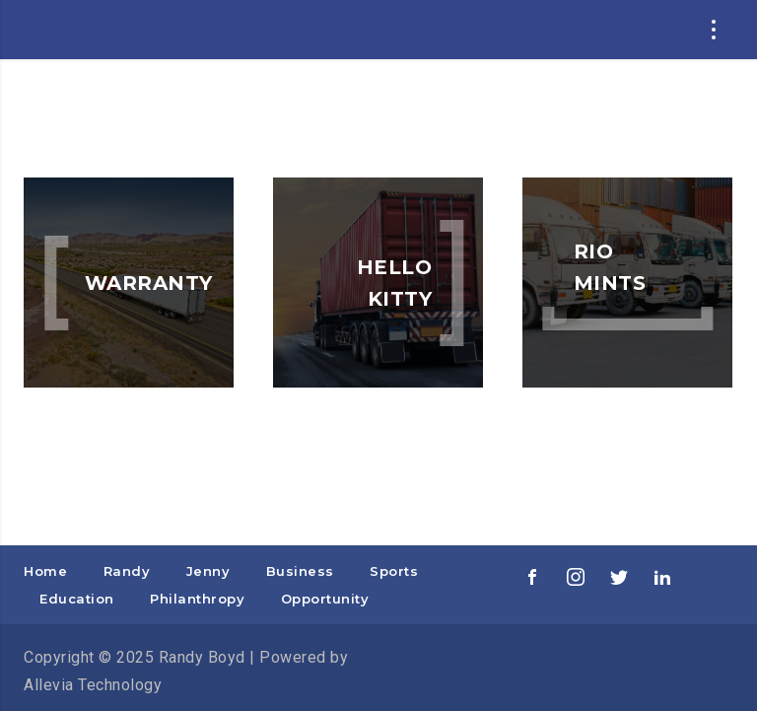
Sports (394, 571)
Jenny (208, 571)
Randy (127, 571)
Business (300, 571)
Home (45, 571)
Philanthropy (197, 598)
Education (76, 598)
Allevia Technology (93, 684)
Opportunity (325, 598)
